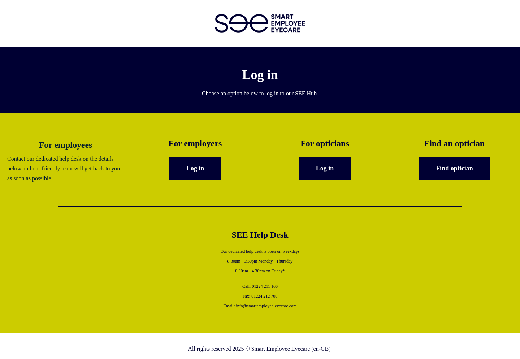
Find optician (454, 168)
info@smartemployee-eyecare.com (266, 305)
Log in (195, 168)
